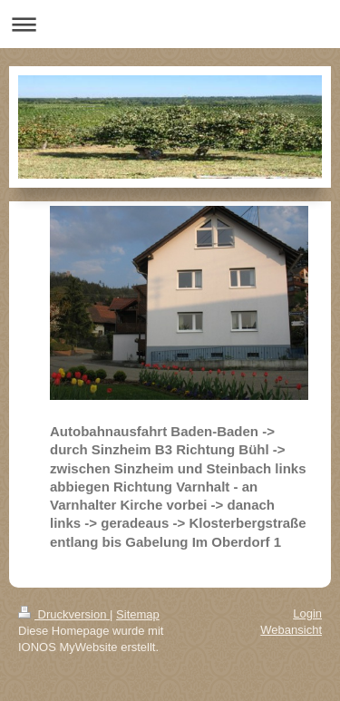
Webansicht (291, 630)
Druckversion (64, 614)
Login (307, 613)
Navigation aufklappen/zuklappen (170, 24)
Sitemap (138, 614)
